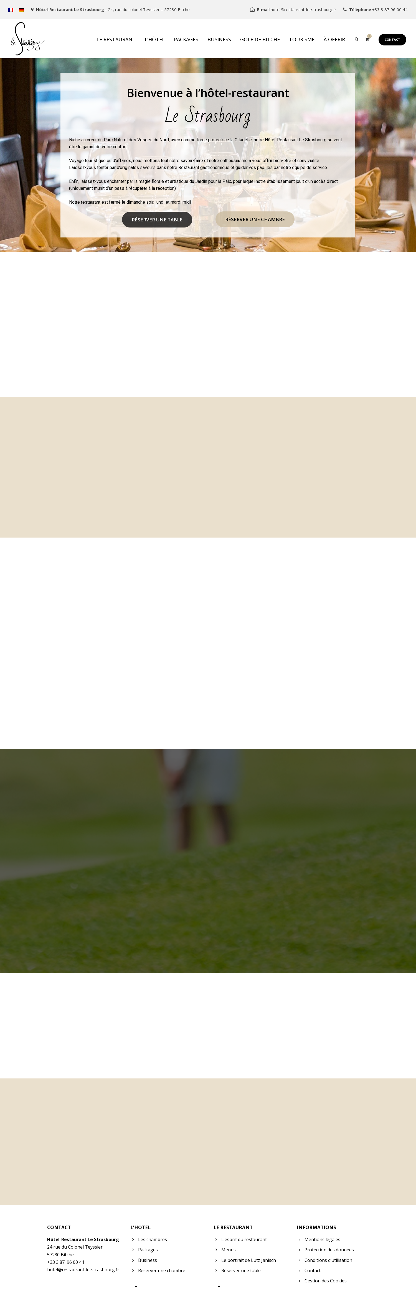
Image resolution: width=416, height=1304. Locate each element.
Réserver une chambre (255, 219)
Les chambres (152, 1239)
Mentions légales (322, 1239)
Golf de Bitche (260, 39)
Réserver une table (157, 219)
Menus (228, 1250)
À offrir (334, 39)
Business (219, 39)
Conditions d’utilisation (328, 1260)
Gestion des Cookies (326, 1281)
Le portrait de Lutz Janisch (248, 1260)
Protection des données (329, 1250)
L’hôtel (155, 39)
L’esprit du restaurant (244, 1239)
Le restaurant (116, 39)
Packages (186, 39)
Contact (392, 39)
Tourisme (301, 39)
